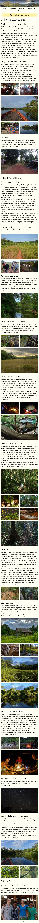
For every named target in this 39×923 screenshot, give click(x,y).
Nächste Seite (26, 921)
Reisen (21, 9)
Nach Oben (33, 921)
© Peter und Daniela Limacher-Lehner (11, 921)
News (4, 9)
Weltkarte (12, 9)
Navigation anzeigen (19, 15)
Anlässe (29, 9)
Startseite (21, 921)
